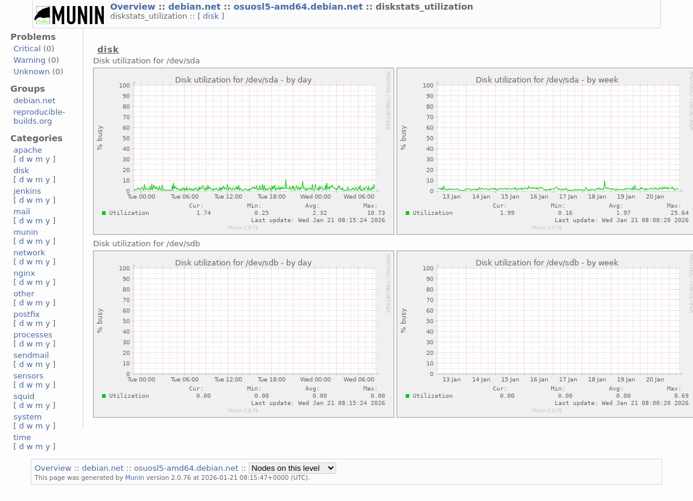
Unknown (31, 71)
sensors (28, 375)
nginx (24, 273)
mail (21, 211)
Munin (134, 477)
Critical (26, 48)
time (22, 437)
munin (25, 232)
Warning (29, 60)
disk (212, 16)
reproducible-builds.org (39, 116)
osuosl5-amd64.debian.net (300, 6)
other (23, 293)
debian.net (196, 6)
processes (33, 334)
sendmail (31, 355)
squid (23, 396)
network (29, 252)
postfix (26, 314)
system (27, 416)
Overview (134, 6)
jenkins (27, 191)
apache (27, 150)
